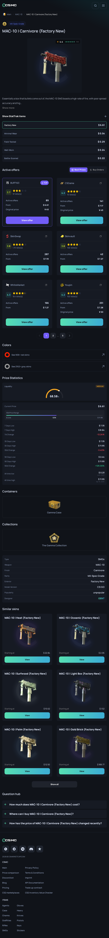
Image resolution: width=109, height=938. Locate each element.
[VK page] (22, 849)
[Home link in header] (9, 5)
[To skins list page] (18, 14)
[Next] (69, 335)
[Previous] (39, 335)
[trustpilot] (39, 849)
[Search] (95, 5)
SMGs (101, 559)
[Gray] (54, 366)
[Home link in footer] (54, 840)
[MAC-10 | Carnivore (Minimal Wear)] (54, 133)
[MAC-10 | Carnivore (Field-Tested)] (54, 141)
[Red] (54, 355)
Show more (8, 108)
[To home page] (6, 14)
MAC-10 (100, 564)
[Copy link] (100, 183)
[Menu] (103, 5)
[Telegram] (14, 849)
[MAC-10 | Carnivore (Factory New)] (54, 125)
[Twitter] (5, 849)
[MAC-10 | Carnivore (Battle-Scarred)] (54, 158)
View (27, 659)
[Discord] (31, 849)
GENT (101, 598)
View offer (27, 220)
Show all (55, 784)
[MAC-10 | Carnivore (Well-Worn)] (54, 150)
